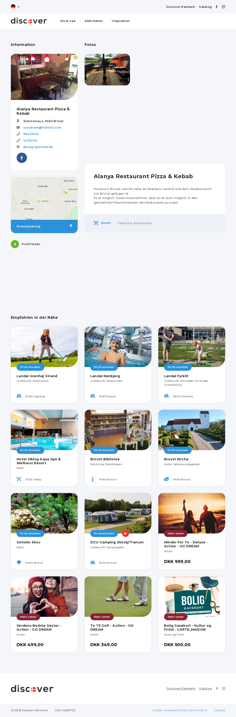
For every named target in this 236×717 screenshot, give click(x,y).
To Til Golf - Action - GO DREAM (112, 628)
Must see (68, 21)
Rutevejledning (44, 226)
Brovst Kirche (176, 459)
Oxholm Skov (28, 542)
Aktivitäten (94, 21)
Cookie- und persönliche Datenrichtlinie (179, 710)
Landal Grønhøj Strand (37, 376)
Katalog (205, 7)
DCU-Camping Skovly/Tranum (117, 542)
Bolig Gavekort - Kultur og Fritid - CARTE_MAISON (187, 628)
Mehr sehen (176, 533)
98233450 (31, 134)
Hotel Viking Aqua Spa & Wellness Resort (39, 461)
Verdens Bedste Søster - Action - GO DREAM (39, 628)
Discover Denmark (180, 7)
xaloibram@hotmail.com (42, 127)
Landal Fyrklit (176, 376)
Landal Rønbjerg (105, 376)
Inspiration (121, 21)
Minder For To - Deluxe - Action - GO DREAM (186, 544)
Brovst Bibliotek (105, 459)
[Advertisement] (155, 124)
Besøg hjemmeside (38, 147)
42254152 (30, 140)
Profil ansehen (30, 367)
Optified (219, 710)
